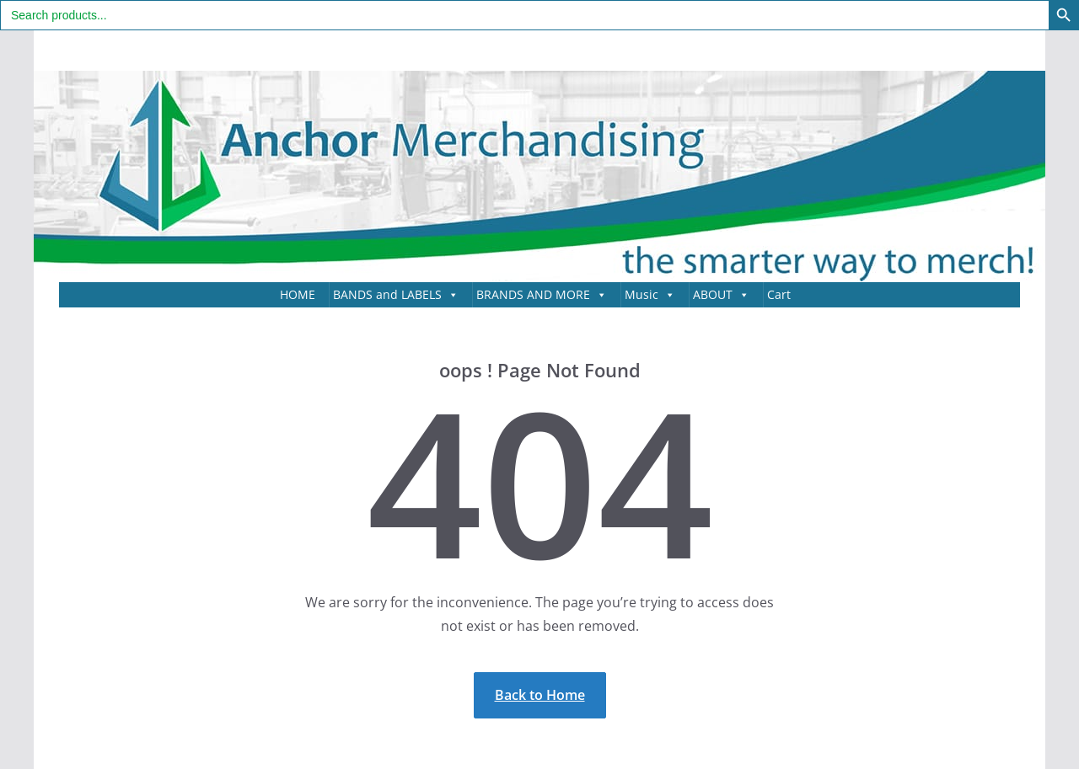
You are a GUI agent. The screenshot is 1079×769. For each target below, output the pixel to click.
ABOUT (721, 294)
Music (650, 294)
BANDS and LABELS (396, 294)
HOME (297, 294)
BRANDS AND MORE (541, 294)
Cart (779, 294)
